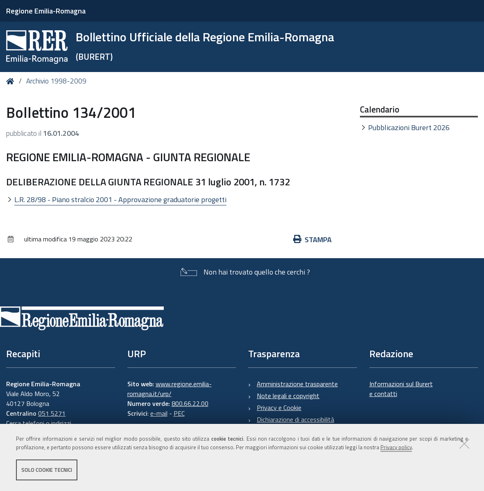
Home (11, 81)
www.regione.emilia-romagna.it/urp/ (169, 389)
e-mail (158, 413)
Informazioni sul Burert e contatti (401, 389)
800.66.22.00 (190, 403)
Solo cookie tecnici (46, 470)
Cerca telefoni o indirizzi (38, 423)
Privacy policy (396, 447)
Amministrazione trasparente (297, 384)
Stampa (312, 239)
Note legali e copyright (288, 396)
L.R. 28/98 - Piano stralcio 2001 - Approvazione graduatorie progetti (120, 199)
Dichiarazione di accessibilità (295, 419)
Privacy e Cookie (279, 407)
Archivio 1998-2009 (56, 81)
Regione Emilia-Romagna (46, 10)
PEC (179, 413)
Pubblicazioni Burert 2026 (409, 127)
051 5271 (52, 413)
